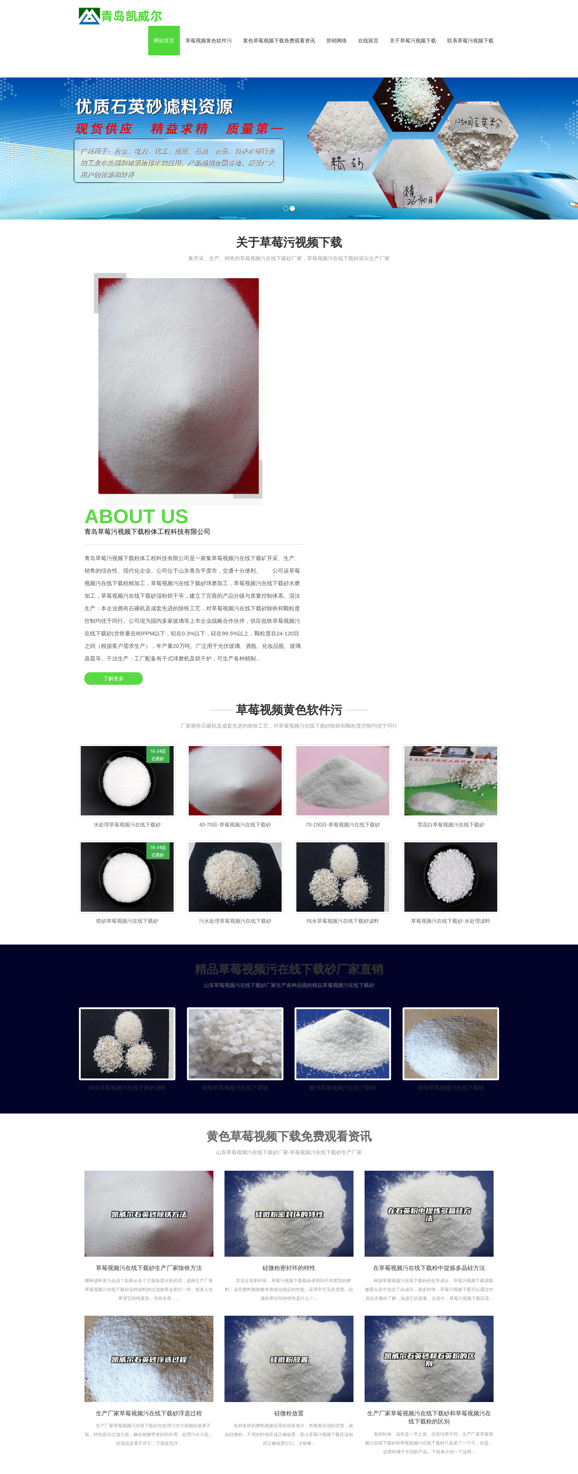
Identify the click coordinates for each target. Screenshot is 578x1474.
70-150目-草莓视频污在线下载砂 (343, 645)
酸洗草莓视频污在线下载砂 (343, 914)
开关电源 (322, 1457)
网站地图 (10, 1470)
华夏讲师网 (249, 1450)
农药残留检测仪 (283, 1450)
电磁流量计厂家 (215, 1450)
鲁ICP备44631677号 (210, 1363)
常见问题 (399, 1395)
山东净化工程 (155, 1450)
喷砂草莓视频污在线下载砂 (127, 745)
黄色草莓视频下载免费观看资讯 (279, 41)
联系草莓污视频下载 (470, 41)
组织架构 (310, 1372)
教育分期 (184, 1450)
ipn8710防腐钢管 (384, 1457)
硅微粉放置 (289, 1240)
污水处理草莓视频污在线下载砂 (235, 745)
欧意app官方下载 (429, 1450)
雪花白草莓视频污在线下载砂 (450, 645)
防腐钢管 (486, 1450)
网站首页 (164, 41)
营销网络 (336, 41)
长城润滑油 (219, 1457)
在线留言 (368, 41)
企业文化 (310, 1361)
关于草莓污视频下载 (413, 41)
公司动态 (399, 1358)
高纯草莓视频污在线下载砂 (451, 914)
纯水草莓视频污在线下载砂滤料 (343, 745)
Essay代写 (190, 1457)
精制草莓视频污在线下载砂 (235, 914)
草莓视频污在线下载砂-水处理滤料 (450, 745)
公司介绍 (310, 1350)
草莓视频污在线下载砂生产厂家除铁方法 (149, 1095)
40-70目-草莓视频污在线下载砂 (235, 645)
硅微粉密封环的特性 (289, 1095)
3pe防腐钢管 (122, 1450)
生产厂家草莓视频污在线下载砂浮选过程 (149, 1240)
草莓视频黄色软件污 (208, 41)
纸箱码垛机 (349, 1457)
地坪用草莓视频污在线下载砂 (359, 1375)
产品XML (104, 1377)
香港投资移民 (293, 1457)
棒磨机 (398, 1450)
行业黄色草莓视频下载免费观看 (404, 1376)
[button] (208, 66)
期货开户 (462, 1450)
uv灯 (241, 1457)
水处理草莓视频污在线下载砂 (127, 645)
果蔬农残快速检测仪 (365, 1450)
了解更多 (320, 460)
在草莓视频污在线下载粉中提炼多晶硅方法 (429, 1095)
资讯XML (126, 1377)
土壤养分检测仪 (321, 1450)
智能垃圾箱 (263, 1457)
